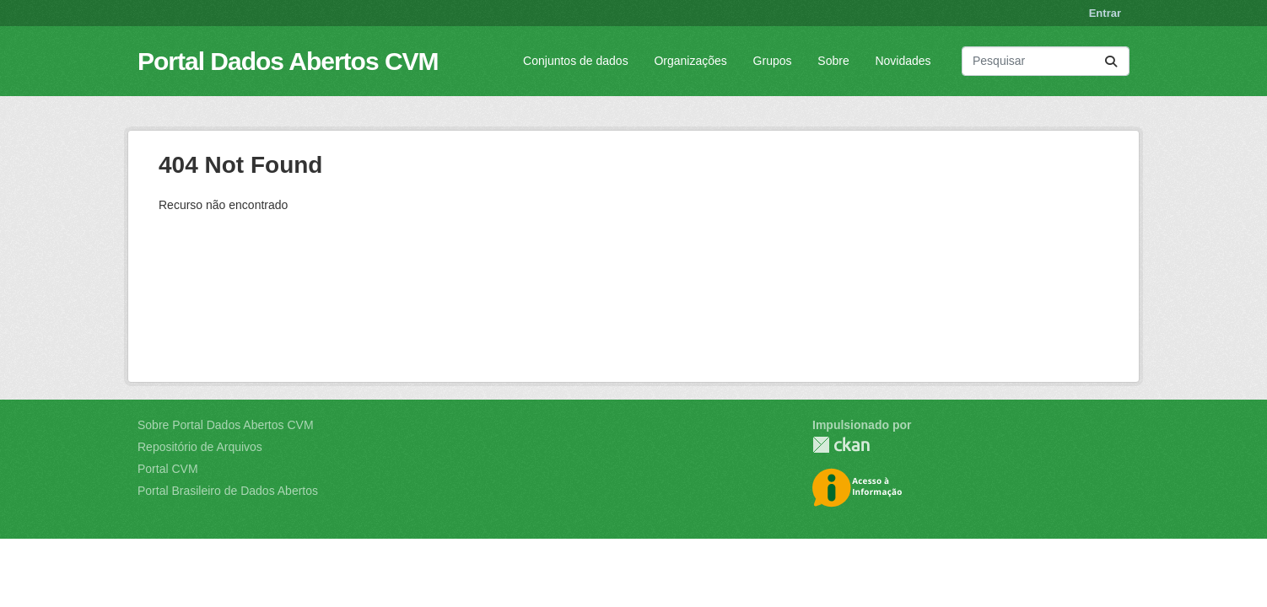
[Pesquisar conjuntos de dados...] (1046, 61)
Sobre (833, 60)
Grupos (772, 60)
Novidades (902, 60)
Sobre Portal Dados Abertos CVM (225, 425)
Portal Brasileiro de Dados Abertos (227, 490)
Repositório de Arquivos (199, 447)
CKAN (841, 445)
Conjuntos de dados (575, 60)
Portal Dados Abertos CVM (288, 61)
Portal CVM (167, 468)
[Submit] (1111, 61)
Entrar (1105, 13)
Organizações (690, 60)
